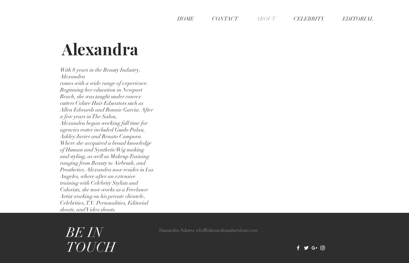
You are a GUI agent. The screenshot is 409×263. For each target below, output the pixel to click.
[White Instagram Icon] (323, 248)
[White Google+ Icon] (314, 248)
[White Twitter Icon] (306, 248)
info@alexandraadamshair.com (227, 230)
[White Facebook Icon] (298, 248)
